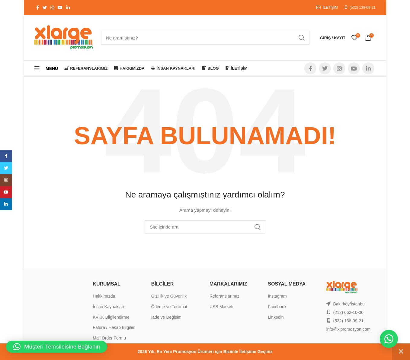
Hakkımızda (104, 296)
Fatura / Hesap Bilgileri (114, 327)
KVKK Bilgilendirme (111, 317)
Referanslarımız (224, 296)
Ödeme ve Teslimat (169, 306)
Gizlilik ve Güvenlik (169, 296)
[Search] (205, 38)
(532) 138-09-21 (363, 7)
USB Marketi (221, 306)
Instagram (277, 296)
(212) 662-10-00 (348, 312)
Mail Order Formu (109, 338)
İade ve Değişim (166, 317)
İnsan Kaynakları (108, 306)
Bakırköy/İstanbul (349, 304)
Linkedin (275, 317)
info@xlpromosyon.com (348, 329)
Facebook (277, 306)
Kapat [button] (401, 351)
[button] (389, 339)
